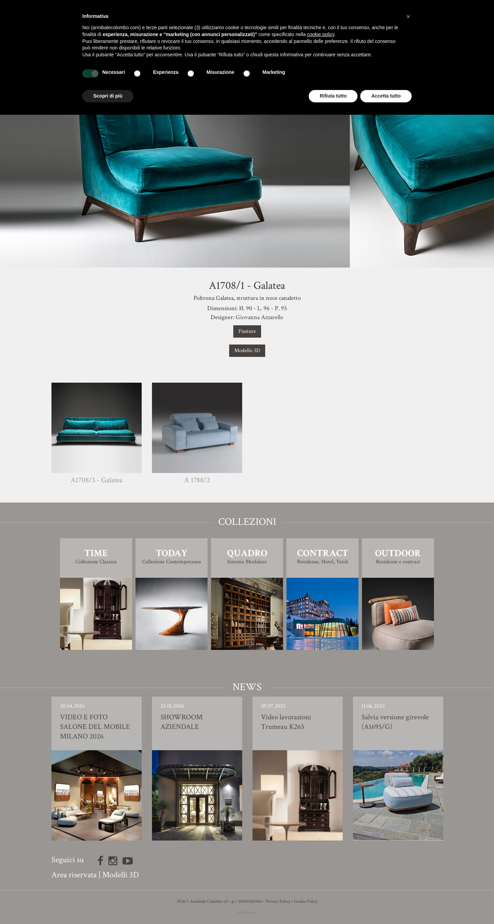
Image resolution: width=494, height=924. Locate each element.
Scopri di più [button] (107, 96)
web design (247, 912)
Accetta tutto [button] (386, 96)
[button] (408, 16)
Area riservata (74, 874)
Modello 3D (247, 350)
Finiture (247, 331)
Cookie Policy (306, 901)
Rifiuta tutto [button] (333, 96)
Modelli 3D (120, 874)
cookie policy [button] (320, 34)
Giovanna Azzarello (259, 317)
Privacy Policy (278, 901)
